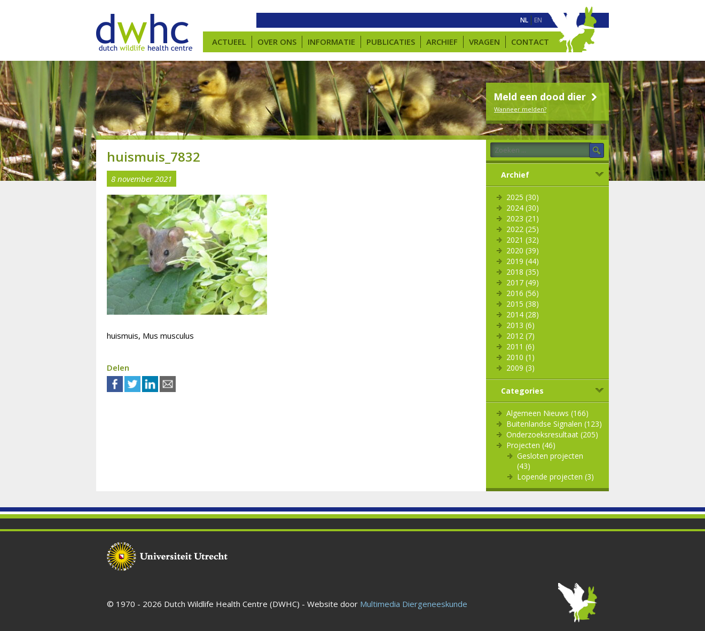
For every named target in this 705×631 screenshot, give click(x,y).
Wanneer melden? (520, 109)
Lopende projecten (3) (555, 477)
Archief (442, 41)
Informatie (331, 41)
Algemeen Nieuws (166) (547, 413)
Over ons (276, 41)
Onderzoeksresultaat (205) (552, 434)
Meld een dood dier (547, 96)
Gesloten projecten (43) (550, 461)
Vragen (484, 41)
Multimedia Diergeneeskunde (413, 603)
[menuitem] (524, 20)
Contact (530, 41)
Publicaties (390, 41)
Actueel (229, 41)
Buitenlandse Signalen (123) (554, 424)
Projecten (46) (530, 445)
